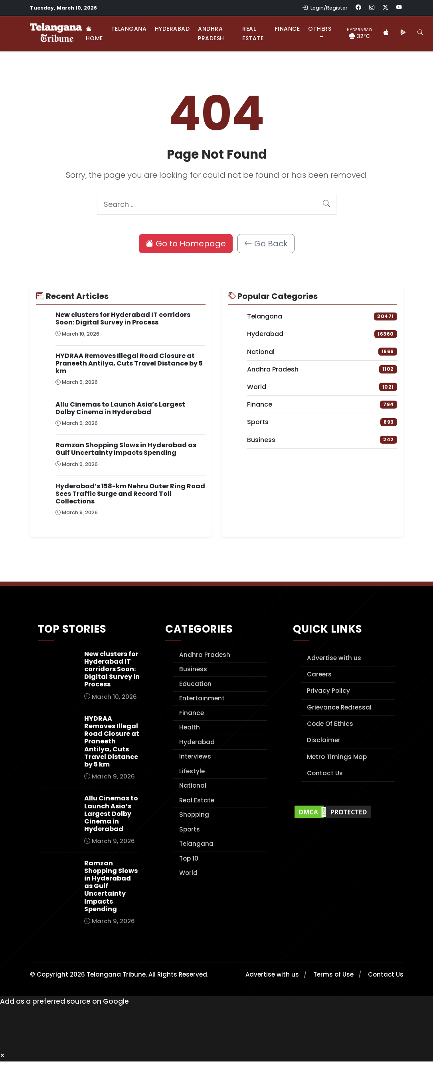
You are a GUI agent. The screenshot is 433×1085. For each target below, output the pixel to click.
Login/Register (325, 7)
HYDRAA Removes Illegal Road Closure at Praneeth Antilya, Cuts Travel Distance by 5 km (129, 363)
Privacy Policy (328, 690)
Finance (287, 29)
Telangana (129, 29)
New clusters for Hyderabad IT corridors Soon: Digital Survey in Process (122, 318)
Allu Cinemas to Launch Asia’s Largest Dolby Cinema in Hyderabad (120, 408)
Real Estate (252, 33)
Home (94, 33)
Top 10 (188, 858)
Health (189, 727)
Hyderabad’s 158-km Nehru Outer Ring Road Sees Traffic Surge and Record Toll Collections (130, 494)
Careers (319, 674)
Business (193, 669)
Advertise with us (334, 658)
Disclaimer (323, 740)
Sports (189, 829)
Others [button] (319, 29)
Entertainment (202, 698)
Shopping (194, 814)
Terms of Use (333, 974)
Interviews (195, 756)
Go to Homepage (186, 243)
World (188, 873)
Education (195, 684)
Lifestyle (192, 771)
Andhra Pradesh (211, 33)
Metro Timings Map (337, 757)
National (192, 785)
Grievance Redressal (339, 707)
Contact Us (325, 773)
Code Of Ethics (330, 723)
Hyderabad (172, 29)
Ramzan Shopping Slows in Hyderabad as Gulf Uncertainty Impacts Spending (125, 448)
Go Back (266, 243)
